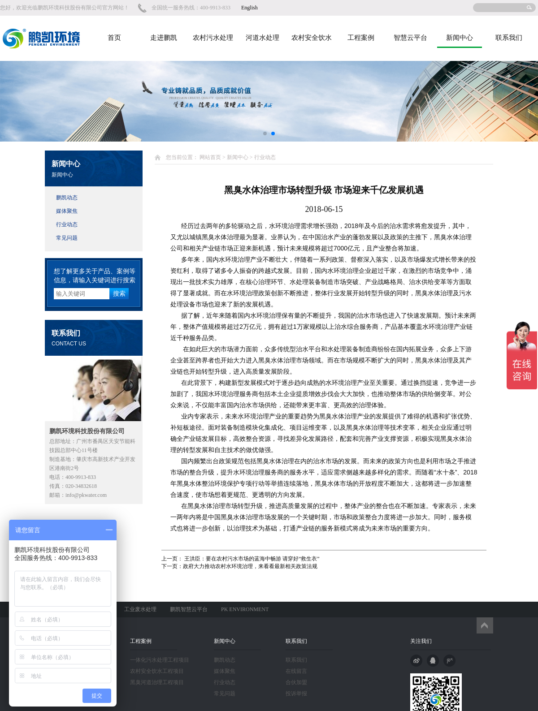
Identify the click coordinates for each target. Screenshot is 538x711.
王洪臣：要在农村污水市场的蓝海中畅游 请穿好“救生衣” (251, 559)
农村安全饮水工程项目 (157, 671)
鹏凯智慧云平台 (189, 609)
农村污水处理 (213, 37)
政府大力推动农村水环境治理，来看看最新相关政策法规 (250, 566)
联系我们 (508, 37)
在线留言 (296, 671)
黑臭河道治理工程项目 (157, 682)
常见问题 (67, 238)
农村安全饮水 (311, 37)
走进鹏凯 (163, 37)
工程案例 (360, 37)
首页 (114, 37)
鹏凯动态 (67, 197)
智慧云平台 (410, 37)
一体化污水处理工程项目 (159, 660)
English (249, 7)
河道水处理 (262, 37)
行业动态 (67, 224)
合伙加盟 (296, 682)
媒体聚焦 (67, 211)
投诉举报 (296, 693)
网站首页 (210, 157)
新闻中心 (459, 37)
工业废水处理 (140, 609)
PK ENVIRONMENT (245, 609)
